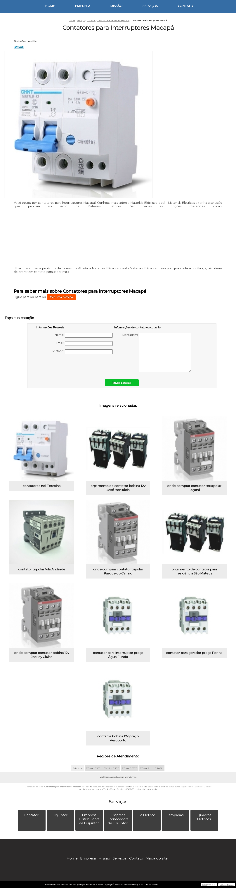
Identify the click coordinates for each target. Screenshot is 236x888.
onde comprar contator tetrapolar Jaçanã (194, 488)
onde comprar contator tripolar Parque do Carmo (118, 571)
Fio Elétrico (147, 815)
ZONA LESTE (93, 768)
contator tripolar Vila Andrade (41, 569)
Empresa (82, 6)
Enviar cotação (121, 383)
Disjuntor (60, 815)
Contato (185, 6)
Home (50, 6)
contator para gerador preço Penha (194, 653)
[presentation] (59, 364)
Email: (84, 343)
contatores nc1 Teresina (42, 486)
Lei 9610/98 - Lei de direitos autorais (140, 789)
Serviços (150, 6)
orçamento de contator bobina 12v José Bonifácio (118, 488)
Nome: (84, 335)
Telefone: (82, 351)
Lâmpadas (175, 815)
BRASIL (159, 768)
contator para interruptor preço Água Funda (118, 655)
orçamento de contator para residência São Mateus (194, 571)
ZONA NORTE (111, 768)
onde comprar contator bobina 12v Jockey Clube (41, 655)
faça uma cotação (61, 297)
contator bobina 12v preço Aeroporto (118, 738)
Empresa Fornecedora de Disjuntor (118, 819)
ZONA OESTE (129, 768)
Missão (116, 6)
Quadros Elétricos (204, 817)
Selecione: (78, 768)
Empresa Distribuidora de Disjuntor (89, 819)
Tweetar (19, 47)
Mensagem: (156, 352)
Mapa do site (157, 858)
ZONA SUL (146, 768)
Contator (31, 815)
